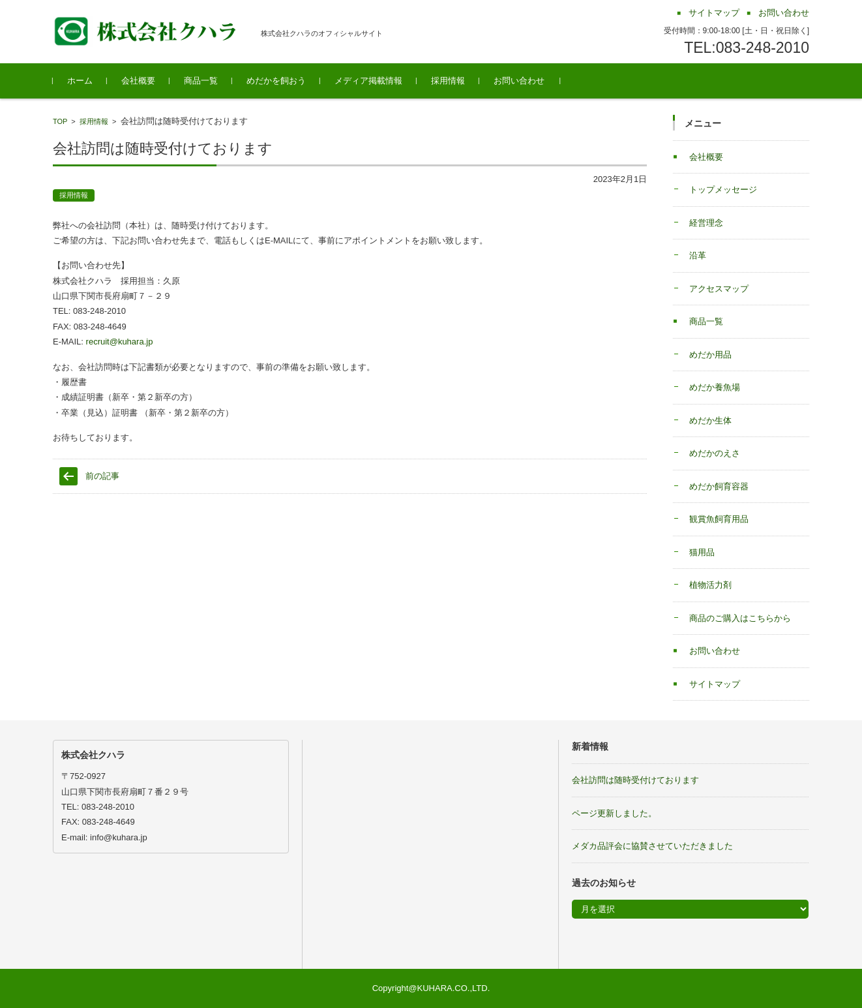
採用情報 (448, 80)
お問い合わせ (519, 80)
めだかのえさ (714, 453)
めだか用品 (710, 354)
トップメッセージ (723, 189)
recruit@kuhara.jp (119, 341)
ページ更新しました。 (614, 813)
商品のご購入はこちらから (740, 618)
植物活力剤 (710, 585)
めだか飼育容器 (719, 486)
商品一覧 (201, 80)
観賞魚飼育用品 (719, 519)
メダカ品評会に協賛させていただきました (652, 846)
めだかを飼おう (276, 80)
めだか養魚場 (714, 387)
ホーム (80, 80)
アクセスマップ (719, 289)
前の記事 (102, 476)
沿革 (697, 255)
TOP (60, 121)
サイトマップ (714, 684)
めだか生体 (710, 420)
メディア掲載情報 (368, 80)
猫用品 (702, 552)
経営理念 (706, 223)
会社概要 (138, 80)
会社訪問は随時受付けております (635, 780)
